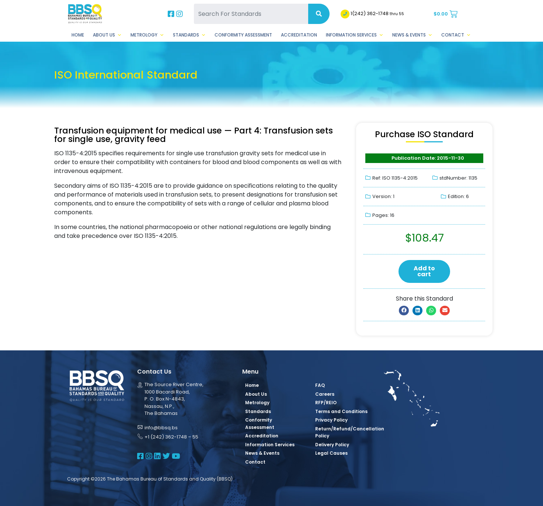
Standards (189, 35)
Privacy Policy (331, 420)
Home (78, 35)
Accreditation (299, 35)
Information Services (354, 35)
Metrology (147, 35)
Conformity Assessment (243, 35)
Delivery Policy (332, 444)
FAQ (320, 385)
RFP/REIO (326, 402)
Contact (456, 35)
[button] (404, 310)
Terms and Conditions (341, 411)
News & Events (412, 35)
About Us (107, 35)
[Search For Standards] (251, 14)
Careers (324, 394)
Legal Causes (331, 453)
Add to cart (424, 271)
